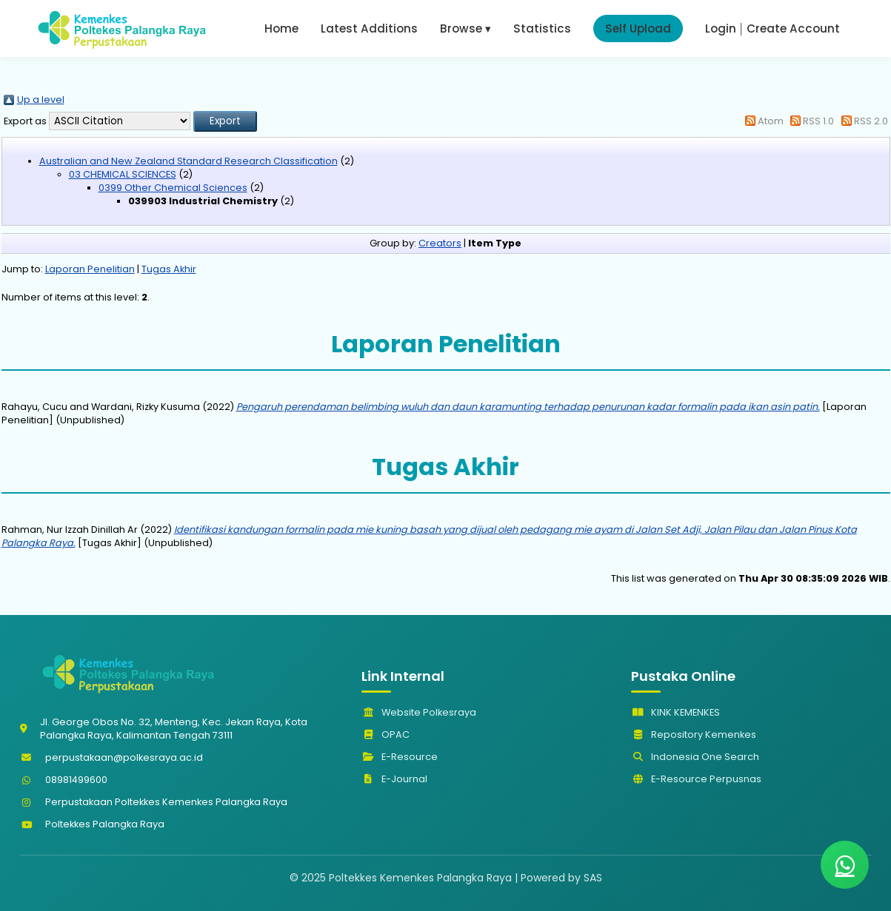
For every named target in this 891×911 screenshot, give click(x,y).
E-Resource (399, 756)
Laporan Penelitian (90, 269)
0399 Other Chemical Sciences (173, 187)
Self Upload (638, 28)
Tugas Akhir (168, 269)
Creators (439, 243)
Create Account (793, 28)
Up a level (40, 99)
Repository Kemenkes (693, 734)
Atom (771, 121)
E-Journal (394, 779)
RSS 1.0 (818, 121)
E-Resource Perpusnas (696, 779)
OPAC (385, 734)
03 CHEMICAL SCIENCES (122, 174)
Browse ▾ (465, 28)
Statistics (542, 28)
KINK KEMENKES (675, 712)
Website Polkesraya (418, 712)
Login (720, 28)
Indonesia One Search (695, 756)
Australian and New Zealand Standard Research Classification (188, 161)
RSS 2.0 (871, 121)
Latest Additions (369, 28)
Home (281, 28)
